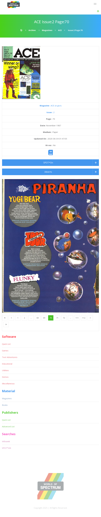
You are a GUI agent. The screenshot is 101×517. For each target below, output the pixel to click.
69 (44, 318)
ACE (60, 30)
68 (38, 318)
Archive (32, 30)
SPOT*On (48, 162)
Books (5, 405)
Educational (7, 363)
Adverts (48, 171)
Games (5, 350)
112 (83, 318)
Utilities (5, 370)
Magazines (47, 30)
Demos (5, 377)
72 (64, 318)
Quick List (6, 344)
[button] (98, 11)
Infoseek (6, 441)
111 (77, 318)
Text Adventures (9, 357)
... (31, 318)
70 (51, 318)
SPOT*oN (6, 448)
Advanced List (8, 426)
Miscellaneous (8, 383)
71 (57, 318)
